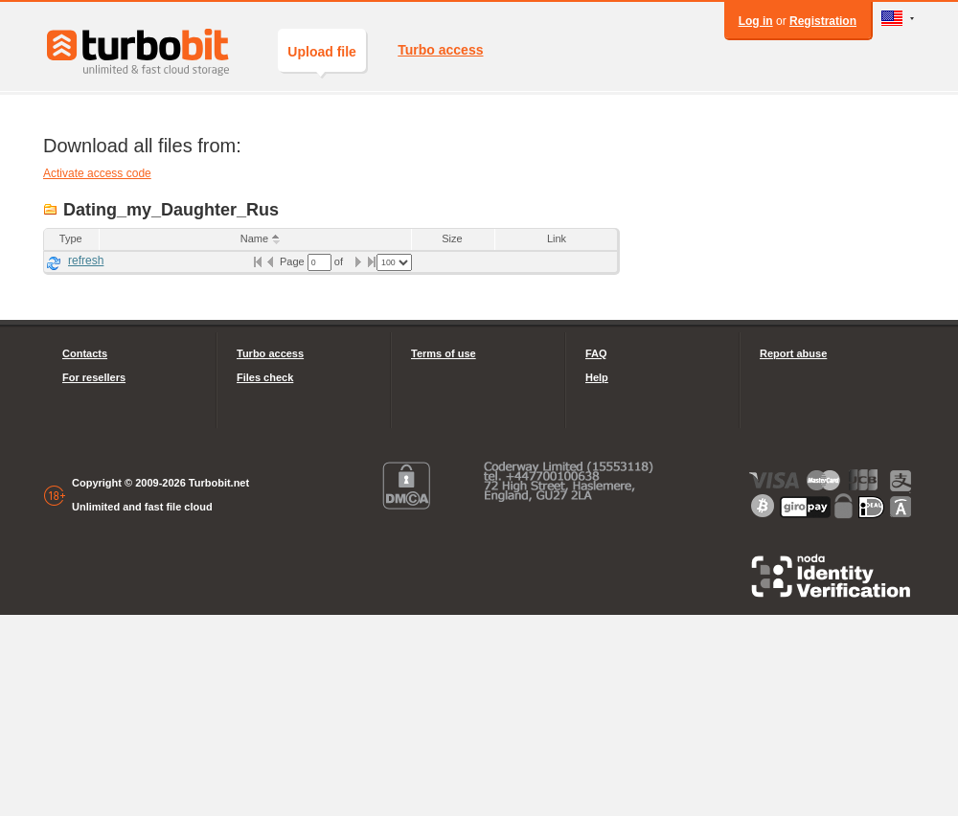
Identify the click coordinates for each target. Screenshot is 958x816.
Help (596, 377)
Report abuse (793, 353)
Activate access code (97, 173)
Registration (822, 21)
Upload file (321, 58)
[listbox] (394, 262)
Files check (265, 377)
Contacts (84, 353)
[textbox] (319, 262)
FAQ (596, 353)
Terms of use (443, 353)
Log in (756, 21)
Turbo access (440, 49)
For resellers (93, 377)
